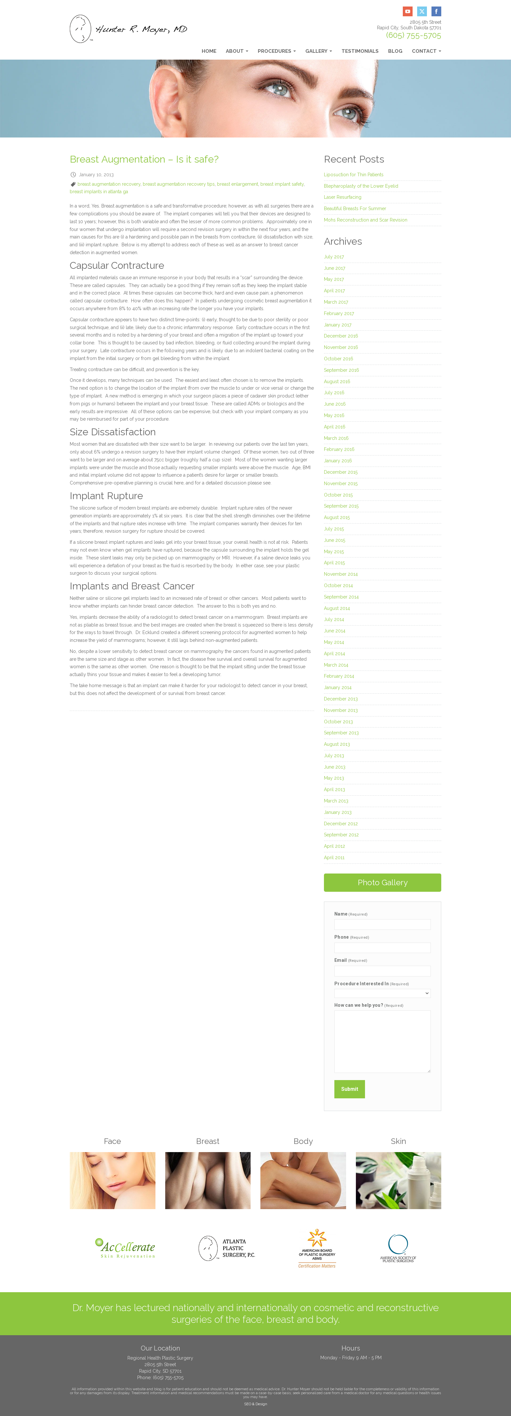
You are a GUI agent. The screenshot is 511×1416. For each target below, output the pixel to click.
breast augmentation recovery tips (179, 184)
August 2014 (337, 608)
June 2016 (335, 404)
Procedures (277, 53)
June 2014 (334, 630)
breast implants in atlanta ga (99, 191)
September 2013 (341, 732)
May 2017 (334, 279)
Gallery (318, 53)
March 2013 (336, 800)
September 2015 (341, 506)
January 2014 (338, 687)
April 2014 (334, 653)
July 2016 (334, 392)
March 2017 (336, 302)
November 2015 (341, 483)
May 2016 (334, 415)
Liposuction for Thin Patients (354, 174)
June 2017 (334, 268)
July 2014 (334, 619)
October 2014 (338, 585)
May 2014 (334, 642)
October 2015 (338, 495)
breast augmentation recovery (109, 184)
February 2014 (339, 676)
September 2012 (341, 834)
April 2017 (334, 290)
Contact (426, 53)
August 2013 (337, 744)
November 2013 (341, 710)
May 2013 (334, 778)
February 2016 (339, 449)
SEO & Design (255, 1404)
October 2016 (338, 358)
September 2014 (341, 597)
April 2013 (334, 789)
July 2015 (334, 528)
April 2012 (334, 846)
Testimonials (360, 51)
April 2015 (334, 562)
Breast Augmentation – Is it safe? (144, 159)
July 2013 (334, 755)
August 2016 (337, 381)
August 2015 (337, 517)
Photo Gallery (383, 882)
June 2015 (334, 540)
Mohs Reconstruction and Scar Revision (365, 220)
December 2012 (341, 823)
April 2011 (334, 857)
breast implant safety (282, 184)
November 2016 (341, 347)
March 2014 (336, 665)
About (237, 53)
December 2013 (341, 698)
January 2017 (337, 324)
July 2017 (334, 256)
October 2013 (338, 721)
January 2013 (338, 812)
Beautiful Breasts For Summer (355, 208)
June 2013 (334, 767)
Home (209, 51)
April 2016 (334, 426)
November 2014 (341, 574)
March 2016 (336, 438)
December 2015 (341, 472)
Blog (395, 51)
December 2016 (341, 336)
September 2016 (341, 370)
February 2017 (339, 313)
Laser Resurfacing (342, 197)
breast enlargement (237, 184)
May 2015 (334, 551)
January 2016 (338, 460)
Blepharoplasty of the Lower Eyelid (361, 186)
